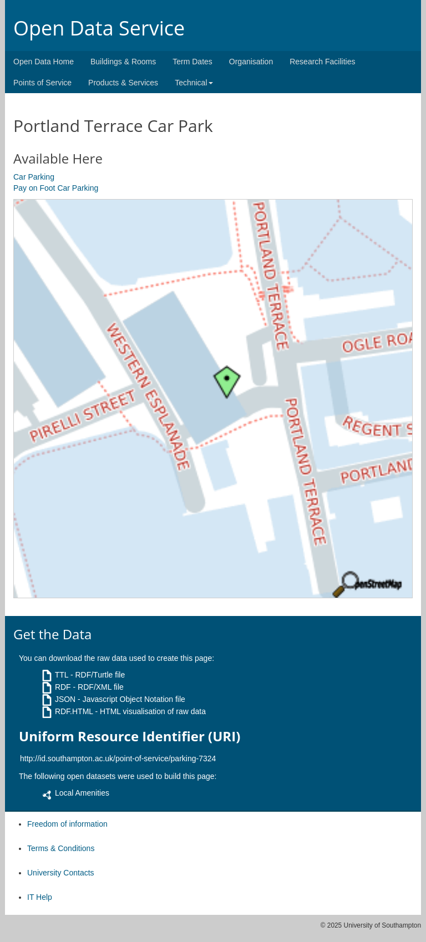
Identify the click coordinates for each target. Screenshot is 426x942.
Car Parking (33, 176)
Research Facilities (322, 61)
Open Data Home (43, 61)
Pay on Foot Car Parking (55, 188)
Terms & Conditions (60, 848)
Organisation (251, 61)
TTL (61, 674)
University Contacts (60, 872)
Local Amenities (82, 792)
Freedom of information (67, 823)
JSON (65, 699)
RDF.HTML (74, 711)
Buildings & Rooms (123, 61)
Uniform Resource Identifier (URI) (129, 736)
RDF (63, 687)
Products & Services (123, 82)
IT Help (39, 897)
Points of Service (42, 82)
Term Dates (192, 61)
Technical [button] (193, 82)
